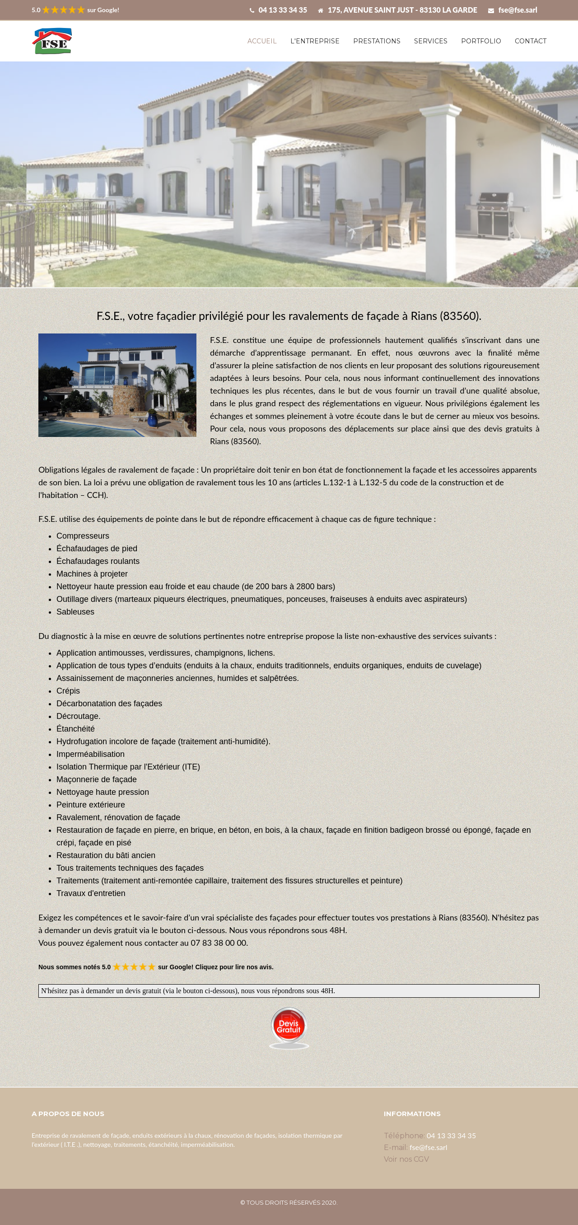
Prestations (377, 41)
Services (430, 41)
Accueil (262, 41)
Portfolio (481, 41)
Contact (530, 41)
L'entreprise (315, 41)
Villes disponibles (289, 1211)
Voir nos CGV (406, 1159)
